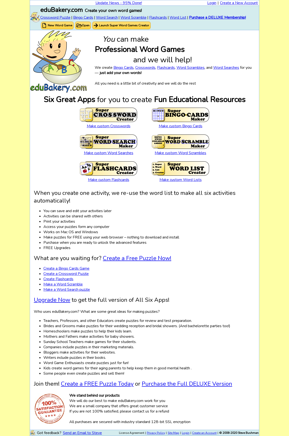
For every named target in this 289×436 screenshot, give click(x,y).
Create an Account (204, 433)
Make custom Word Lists (180, 179)
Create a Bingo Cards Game (66, 268)
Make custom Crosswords (108, 126)
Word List (178, 17)
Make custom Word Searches (108, 153)
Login (211, 3)
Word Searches (226, 67)
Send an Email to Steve (82, 433)
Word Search (107, 17)
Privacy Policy (156, 433)
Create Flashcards (58, 279)
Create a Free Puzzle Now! (137, 258)
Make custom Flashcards (108, 179)
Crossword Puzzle (55, 17)
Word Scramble (133, 17)
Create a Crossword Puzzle (66, 273)
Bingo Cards (83, 17)
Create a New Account (239, 3)
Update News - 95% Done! (118, 3)
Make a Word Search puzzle (66, 289)
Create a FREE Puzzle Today (97, 384)
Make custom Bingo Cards (180, 126)
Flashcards (158, 17)
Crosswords (145, 67)
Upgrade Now (52, 300)
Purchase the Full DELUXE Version (187, 384)
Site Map (173, 433)
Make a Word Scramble (63, 284)
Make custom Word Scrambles (180, 153)
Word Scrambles (191, 67)
